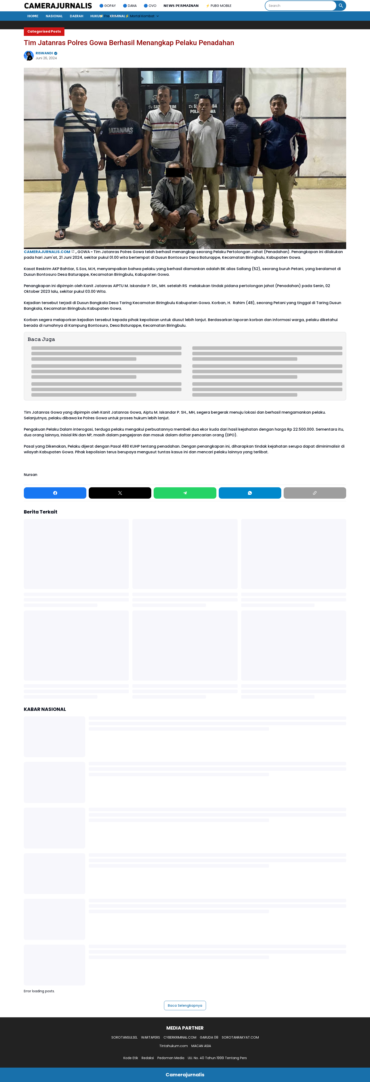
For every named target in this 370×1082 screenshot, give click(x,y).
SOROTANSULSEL (124, 1037)
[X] (120, 493)
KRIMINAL (117, 16)
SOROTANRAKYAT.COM (240, 1037)
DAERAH (76, 16)
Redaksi (148, 1058)
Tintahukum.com (173, 1046)
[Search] (300, 5)
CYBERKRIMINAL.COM (180, 1037)
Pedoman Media (170, 1058)
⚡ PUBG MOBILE (218, 5)
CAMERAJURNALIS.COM (47, 252)
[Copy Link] (315, 493)
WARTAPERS (150, 1037)
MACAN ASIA (201, 1046)
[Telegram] (185, 493)
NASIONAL (54, 16)
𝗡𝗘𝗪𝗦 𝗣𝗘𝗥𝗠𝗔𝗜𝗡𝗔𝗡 (181, 5)
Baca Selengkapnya (185, 1005)
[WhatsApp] (250, 493)
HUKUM (96, 16)
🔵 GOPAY (107, 5)
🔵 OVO (150, 5)
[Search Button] (341, 5)
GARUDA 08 (209, 1037)
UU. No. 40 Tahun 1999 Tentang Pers (217, 1058)
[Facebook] (55, 493)
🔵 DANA (130, 5)
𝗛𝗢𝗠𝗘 (33, 16)
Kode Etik (130, 1058)
